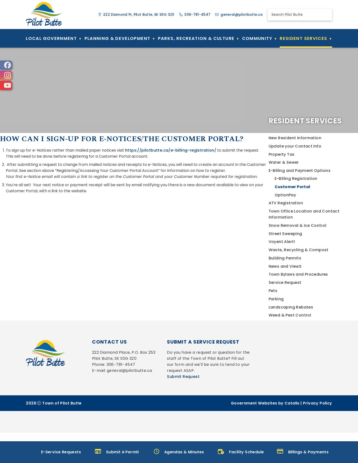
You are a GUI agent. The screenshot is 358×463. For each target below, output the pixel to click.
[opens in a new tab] (6, 65)
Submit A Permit (117, 452)
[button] (325, 14)
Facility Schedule (241, 452)
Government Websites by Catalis (265, 433)
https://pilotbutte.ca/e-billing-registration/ (272, 168)
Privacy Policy (317, 433)
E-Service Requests (55, 452)
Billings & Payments (303, 452)
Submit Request (183, 407)
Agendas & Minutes (179, 452)
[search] (296, 14)
